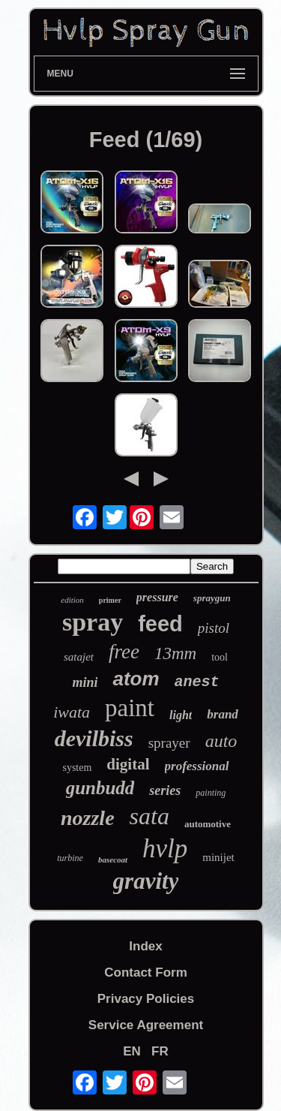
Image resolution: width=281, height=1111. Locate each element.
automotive (207, 823)
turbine (70, 858)
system (76, 767)
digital (127, 764)
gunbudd (100, 788)
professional (197, 766)
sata (149, 815)
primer (110, 600)
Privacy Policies (145, 999)
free (124, 651)
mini (84, 682)
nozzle (88, 817)
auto (221, 741)
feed (160, 624)
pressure (157, 597)
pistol (213, 628)
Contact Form (145, 972)
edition (72, 599)
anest (197, 682)
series (165, 790)
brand (222, 714)
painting (211, 792)
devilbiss (94, 738)
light (180, 715)
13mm (175, 653)
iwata (71, 712)
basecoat (112, 859)
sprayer (169, 743)
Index (145, 946)
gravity (146, 881)
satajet (79, 657)
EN (132, 1051)
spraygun (212, 598)
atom (135, 678)
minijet (218, 857)
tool (219, 657)
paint (129, 707)
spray (92, 622)
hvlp (164, 848)
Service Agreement (145, 1025)
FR (160, 1051)
